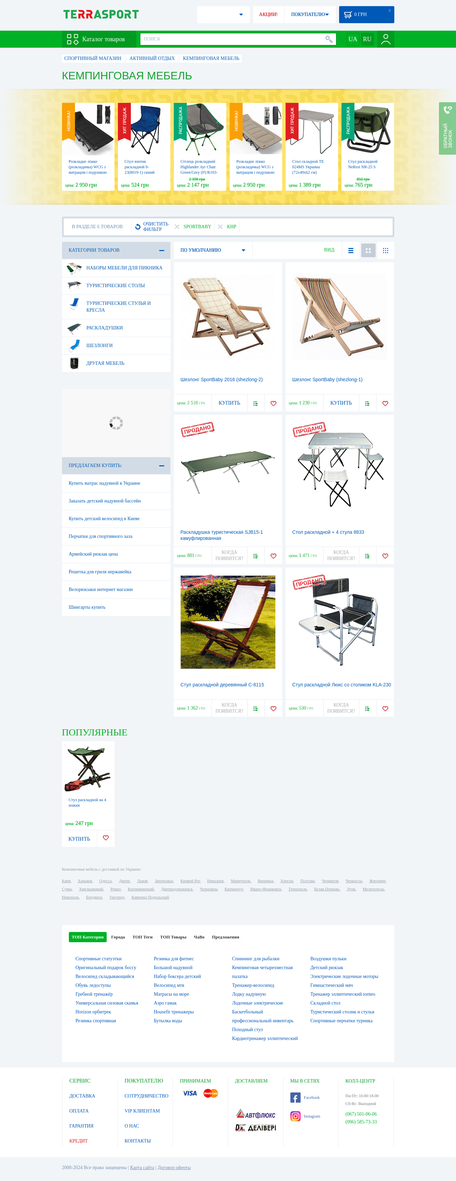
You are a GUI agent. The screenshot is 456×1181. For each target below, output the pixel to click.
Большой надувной (173, 967)
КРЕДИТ (79, 1141)
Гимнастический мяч (331, 985)
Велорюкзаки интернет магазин (101, 589)
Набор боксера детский (177, 976)
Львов (142, 881)
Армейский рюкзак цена (93, 554)
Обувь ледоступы (93, 985)
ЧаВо (199, 936)
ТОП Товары (173, 936)
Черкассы (354, 881)
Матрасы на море (171, 994)
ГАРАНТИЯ (82, 1126)
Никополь (70, 897)
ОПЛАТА (79, 1111)
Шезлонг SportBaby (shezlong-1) (327, 379)
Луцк (351, 889)
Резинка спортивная (96, 1020)
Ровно (115, 889)
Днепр (124, 881)
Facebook (305, 1097)
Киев (66, 881)
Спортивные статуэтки (99, 958)
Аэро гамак (165, 1003)
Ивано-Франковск (265, 889)
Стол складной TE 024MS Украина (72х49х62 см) (308, 167)
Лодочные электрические (257, 1003)
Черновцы (208, 889)
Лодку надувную (249, 994)
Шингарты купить (87, 607)
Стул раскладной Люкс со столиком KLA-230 (341, 684)
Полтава (308, 881)
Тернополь (297, 889)
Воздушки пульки (328, 958)
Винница (265, 881)
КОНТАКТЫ (138, 1141)
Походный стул (247, 1029)
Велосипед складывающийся (105, 976)
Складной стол (325, 1003)
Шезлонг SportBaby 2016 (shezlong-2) (222, 379)
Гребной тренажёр (94, 994)
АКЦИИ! (268, 14)
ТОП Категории (88, 936)
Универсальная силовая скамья (107, 1003)
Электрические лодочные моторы (344, 976)
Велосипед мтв (169, 985)
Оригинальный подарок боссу (106, 967)
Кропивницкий (141, 889)
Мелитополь (373, 889)
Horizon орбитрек (93, 1011)
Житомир (377, 881)
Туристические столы (105, 286)
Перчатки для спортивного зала (101, 536)
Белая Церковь (326, 889)
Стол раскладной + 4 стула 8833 (328, 532)
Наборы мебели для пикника (114, 268)
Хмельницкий (91, 889)
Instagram (305, 1116)
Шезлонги (89, 346)
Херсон (286, 881)
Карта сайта (142, 1167)
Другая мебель (95, 363)
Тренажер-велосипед (253, 985)
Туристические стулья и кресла (108, 304)
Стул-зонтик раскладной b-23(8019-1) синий (140, 167)
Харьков (85, 881)
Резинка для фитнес (174, 958)
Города (118, 936)
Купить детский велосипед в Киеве (104, 518)
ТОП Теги (142, 936)
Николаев (215, 881)
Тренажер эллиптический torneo (342, 994)
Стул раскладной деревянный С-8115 (222, 684)
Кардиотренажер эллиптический (265, 1038)
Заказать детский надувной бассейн (105, 500)
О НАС (132, 1126)
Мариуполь (240, 881)
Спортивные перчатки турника (341, 1020)
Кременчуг (234, 889)
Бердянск (94, 897)
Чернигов (330, 881)
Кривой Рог (190, 881)
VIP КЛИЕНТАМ (142, 1111)
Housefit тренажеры (174, 1011)
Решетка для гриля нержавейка (100, 571)
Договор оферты (174, 1167)
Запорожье (164, 881)
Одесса (105, 881)
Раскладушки (94, 328)
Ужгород (116, 897)
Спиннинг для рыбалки (255, 958)
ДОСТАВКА (82, 1096)
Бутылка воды (168, 1020)
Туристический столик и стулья (342, 1011)
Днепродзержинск (177, 889)
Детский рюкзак (326, 967)
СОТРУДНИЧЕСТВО (147, 1096)
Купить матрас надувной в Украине (104, 483)
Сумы (67, 889)
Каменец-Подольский (150, 897)
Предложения (225, 936)
